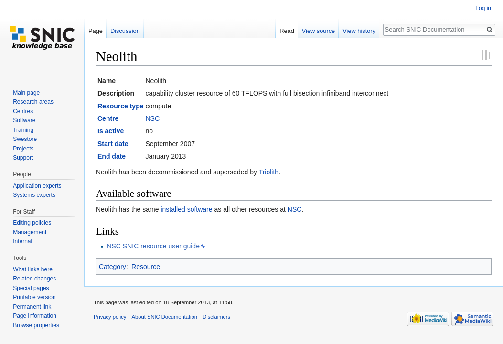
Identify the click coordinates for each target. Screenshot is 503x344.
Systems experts (34, 195)
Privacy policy (110, 317)
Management (29, 232)
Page (95, 30)
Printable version (34, 297)
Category (112, 266)
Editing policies (32, 222)
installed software (186, 209)
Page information (34, 315)
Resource (145, 266)
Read (286, 30)
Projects (23, 148)
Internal (22, 241)
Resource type (120, 106)
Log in (483, 8)
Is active (110, 131)
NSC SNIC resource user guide (153, 246)
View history (358, 30)
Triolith (269, 172)
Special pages (31, 288)
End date (111, 156)
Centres (23, 111)
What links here (33, 269)
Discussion (125, 30)
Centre (107, 118)
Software (24, 120)
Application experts (37, 186)
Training (23, 130)
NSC (152, 118)
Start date (112, 144)
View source (318, 30)
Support (23, 157)
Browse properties (36, 325)
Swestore (25, 139)
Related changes (34, 278)
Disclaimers (216, 317)
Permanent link (32, 306)
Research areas (33, 101)
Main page (26, 92)
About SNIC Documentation (164, 317)
